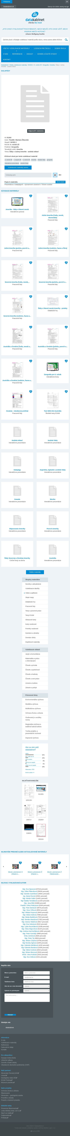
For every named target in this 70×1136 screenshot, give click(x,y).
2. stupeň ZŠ (17, 159)
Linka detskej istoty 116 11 (10, 1111)
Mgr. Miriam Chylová (29, 940)
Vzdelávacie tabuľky (32, 588)
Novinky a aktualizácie (33, 584)
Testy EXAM (29, 615)
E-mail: (7, 977)
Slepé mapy (29, 597)
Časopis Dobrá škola (8, 1058)
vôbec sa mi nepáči (30, 765)
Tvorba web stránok (20, 1128)
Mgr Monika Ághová (29, 943)
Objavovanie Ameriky (17, 529)
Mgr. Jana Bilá (29, 903)
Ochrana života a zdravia (34, 713)
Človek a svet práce (32, 679)
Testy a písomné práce (33, 611)
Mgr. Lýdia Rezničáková (29, 926)
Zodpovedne (5, 1115)
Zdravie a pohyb (31, 687)
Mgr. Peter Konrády (29, 933)
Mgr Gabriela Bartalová (29, 947)
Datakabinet (4, 65)
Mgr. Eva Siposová (29, 889)
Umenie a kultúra (31, 683)
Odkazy (30, 54)
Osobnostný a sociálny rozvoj (33, 719)
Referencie (17, 54)
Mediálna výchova (31, 704)
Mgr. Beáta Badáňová (29, 917)
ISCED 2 (30, 65)
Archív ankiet (29, 772)
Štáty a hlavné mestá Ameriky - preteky (52, 308)
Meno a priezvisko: (11, 973)
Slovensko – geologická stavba (12, 1095)
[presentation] (22, 1007)
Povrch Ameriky (53, 529)
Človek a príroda (31, 665)
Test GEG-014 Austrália (52, 411)
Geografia (46, 65)
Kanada (17, 499)
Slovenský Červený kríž (9, 1073)
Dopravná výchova (32, 738)
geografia (49, 159)
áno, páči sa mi (29, 756)
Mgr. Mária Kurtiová (29, 950)
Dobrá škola (60, 48)
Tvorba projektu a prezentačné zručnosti (33, 732)
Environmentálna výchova (34, 700)
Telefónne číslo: (10, 981)
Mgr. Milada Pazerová (29, 912)
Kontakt (6, 59)
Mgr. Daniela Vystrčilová (29, 894)
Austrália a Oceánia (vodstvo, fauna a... (17, 380)
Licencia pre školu (42, 48)
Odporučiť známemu (36, 131)
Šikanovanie (5, 1093)
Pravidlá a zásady (7, 1098)
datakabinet (10, 1027)
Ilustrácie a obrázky (32, 633)
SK (67, 1)
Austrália (52, 558)
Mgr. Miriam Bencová (29, 952)
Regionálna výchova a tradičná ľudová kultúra (33, 725)
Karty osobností (30, 624)
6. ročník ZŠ (38, 65)
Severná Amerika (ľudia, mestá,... (17, 282)
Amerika (52, 65)
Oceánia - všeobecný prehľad (17, 411)
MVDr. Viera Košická (29, 954)
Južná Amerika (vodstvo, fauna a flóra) (52, 248)
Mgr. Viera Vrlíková (29, 910)
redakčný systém (33, 1128)
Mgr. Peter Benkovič (29, 908)
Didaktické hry (30, 602)
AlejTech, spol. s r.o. (50, 1128)
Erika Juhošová (29, 936)
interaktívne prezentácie (12, 163)
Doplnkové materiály (32, 642)
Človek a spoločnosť (32, 670)
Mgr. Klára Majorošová (29, 929)
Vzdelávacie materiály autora (18, 167)
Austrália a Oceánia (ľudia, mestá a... (17, 346)
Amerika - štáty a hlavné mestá (17, 209)
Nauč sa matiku (6, 1113)
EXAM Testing (6, 1080)
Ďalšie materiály (35, 572)
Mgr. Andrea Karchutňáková (29, 931)
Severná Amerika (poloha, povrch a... (53, 282)
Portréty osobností (31, 628)
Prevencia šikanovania (9, 1108)
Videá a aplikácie (31, 593)
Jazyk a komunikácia (32, 654)
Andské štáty (41, 159)
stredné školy (24, 163)
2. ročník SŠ (8, 159)
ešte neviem (28, 759)
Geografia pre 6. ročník (52, 374)
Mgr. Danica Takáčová (29, 922)
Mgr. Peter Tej (29, 938)
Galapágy (17, 470)
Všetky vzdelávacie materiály (16, 48)
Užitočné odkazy (7, 1060)
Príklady (4, 1118)
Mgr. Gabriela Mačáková (29, 945)
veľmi (26, 753)
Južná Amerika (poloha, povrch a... (17, 248)
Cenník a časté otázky (47, 54)
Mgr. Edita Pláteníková (29, 891)
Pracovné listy (30, 606)
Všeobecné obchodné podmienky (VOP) (15, 1065)
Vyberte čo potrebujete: (12, 990)
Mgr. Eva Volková (29, 957)
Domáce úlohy (30, 637)
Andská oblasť (17, 440)
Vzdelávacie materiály (8, 1042)
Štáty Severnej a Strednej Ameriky (17, 558)
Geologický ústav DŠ (8, 1078)
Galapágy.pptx (11, 175)
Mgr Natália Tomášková (29, 901)
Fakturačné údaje (7, 1047)
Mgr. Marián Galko (29, 898)
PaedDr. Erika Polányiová (29, 905)
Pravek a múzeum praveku (10, 1100)
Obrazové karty (30, 620)
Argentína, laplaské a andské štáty (53, 470)
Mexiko (52, 499)
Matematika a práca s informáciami (32, 660)
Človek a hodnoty (31, 674)
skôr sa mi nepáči (30, 762)
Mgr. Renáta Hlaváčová (29, 919)
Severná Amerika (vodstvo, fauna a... (17, 316)
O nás (5, 54)
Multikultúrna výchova (33, 708)
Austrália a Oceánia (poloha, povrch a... (52, 346)
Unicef (3, 1075)
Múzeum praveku (7, 1082)
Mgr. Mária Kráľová (29, 915)
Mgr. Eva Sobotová (29, 924)
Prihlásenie (6, 1)
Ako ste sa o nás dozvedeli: (13, 986)
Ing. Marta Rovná (29, 896)
